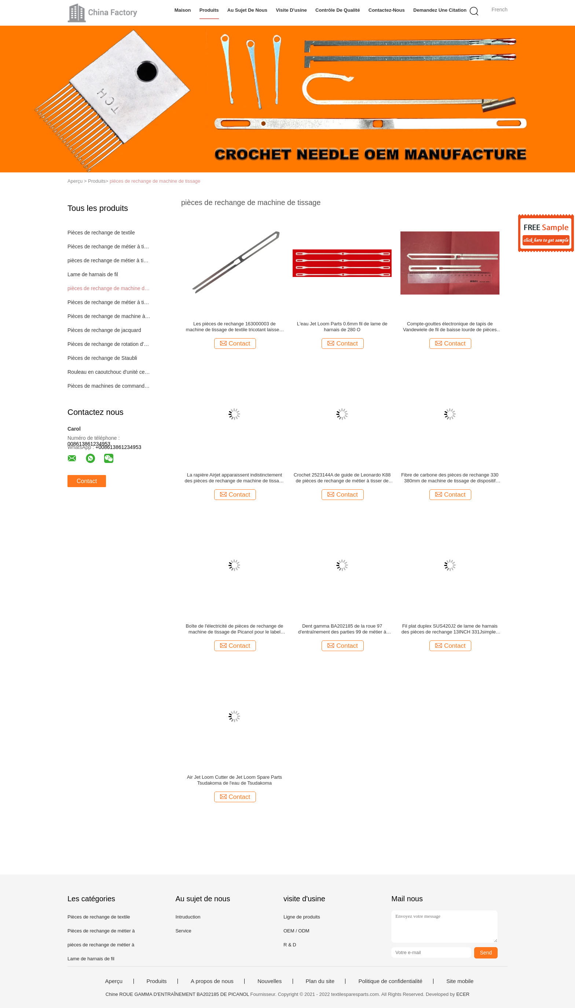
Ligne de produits (301, 917)
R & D (289, 944)
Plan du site (320, 981)
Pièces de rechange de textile (101, 232)
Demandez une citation (439, 10)
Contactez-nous (387, 10)
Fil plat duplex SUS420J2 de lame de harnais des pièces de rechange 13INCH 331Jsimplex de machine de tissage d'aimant (450, 629)
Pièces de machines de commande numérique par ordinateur (109, 386)
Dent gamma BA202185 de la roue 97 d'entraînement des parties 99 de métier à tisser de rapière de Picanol (342, 629)
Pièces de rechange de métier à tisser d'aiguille (109, 302)
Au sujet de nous (247, 10)
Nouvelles (269, 981)
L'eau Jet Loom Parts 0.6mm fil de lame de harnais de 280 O (342, 326)
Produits (209, 10)
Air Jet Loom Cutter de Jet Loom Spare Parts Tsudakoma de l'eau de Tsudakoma (234, 780)
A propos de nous (212, 981)
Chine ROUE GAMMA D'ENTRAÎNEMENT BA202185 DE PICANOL (177, 994)
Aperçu (114, 981)
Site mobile (459, 981)
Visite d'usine (291, 10)
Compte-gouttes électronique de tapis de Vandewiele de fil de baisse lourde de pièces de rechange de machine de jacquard (450, 327)
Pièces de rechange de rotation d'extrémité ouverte (109, 344)
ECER (462, 994)
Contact (87, 481)
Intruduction (187, 917)
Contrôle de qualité (337, 10)
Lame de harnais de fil (92, 274)
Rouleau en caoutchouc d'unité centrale (109, 372)
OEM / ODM (296, 931)
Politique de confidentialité (390, 981)
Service (183, 931)
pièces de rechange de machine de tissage (155, 181)
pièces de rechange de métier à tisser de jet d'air (109, 260)
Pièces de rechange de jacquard (104, 330)
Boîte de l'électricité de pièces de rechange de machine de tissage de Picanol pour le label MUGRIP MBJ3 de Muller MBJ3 (234, 629)
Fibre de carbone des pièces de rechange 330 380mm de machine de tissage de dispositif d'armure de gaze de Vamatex (449, 478)
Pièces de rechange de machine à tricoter (109, 316)
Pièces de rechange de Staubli (102, 358)
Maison (183, 10)
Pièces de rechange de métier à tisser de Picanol (109, 246)
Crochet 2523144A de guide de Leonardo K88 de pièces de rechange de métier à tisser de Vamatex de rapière (342, 478)
